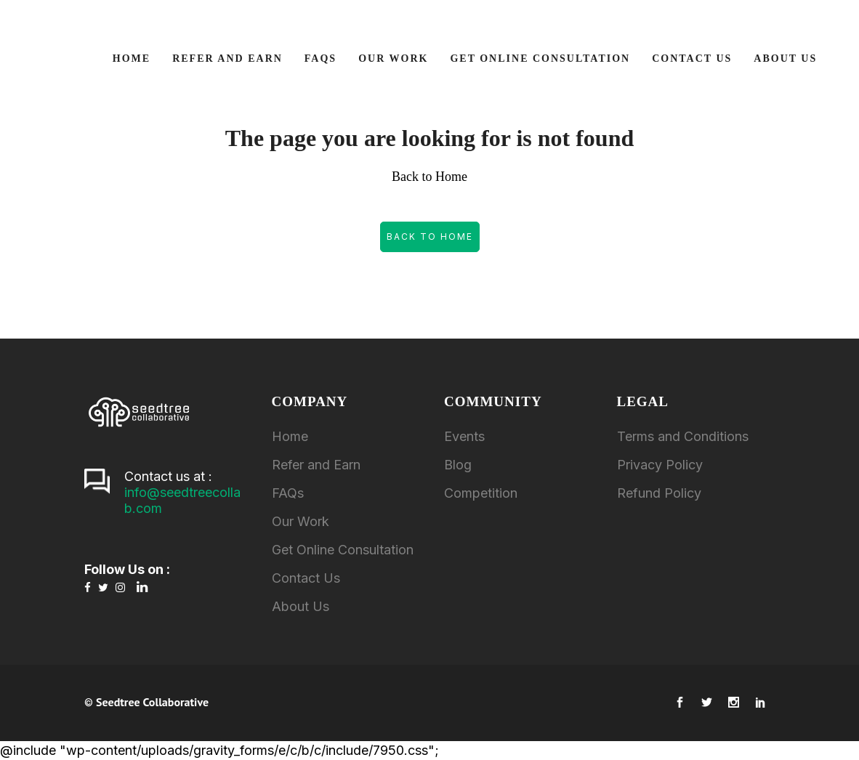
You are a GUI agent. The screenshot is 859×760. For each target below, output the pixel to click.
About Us (300, 606)
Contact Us (306, 578)
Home (290, 436)
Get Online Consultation (343, 549)
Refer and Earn (316, 464)
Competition (480, 493)
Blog (458, 464)
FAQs (288, 493)
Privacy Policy (660, 464)
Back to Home (430, 236)
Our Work (300, 521)
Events (464, 436)
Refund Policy (659, 493)
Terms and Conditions (683, 436)
